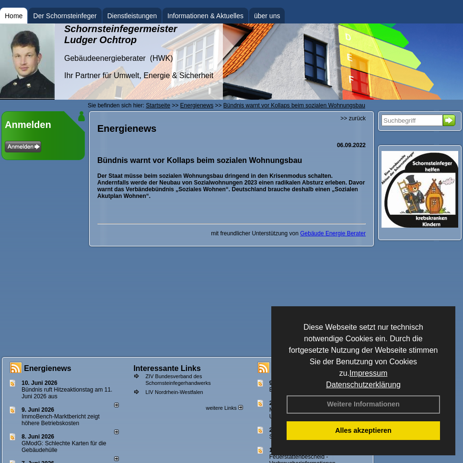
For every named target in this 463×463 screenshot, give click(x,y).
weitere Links (224, 408)
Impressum (368, 373)
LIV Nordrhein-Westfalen (174, 392)
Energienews (47, 368)
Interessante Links (167, 368)
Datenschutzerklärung (363, 385)
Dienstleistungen (132, 16)
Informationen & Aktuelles (205, 16)
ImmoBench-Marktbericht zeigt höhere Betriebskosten (61, 420)
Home (14, 16)
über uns (267, 16)
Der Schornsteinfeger (64, 16)
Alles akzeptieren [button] (363, 430)
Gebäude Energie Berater (333, 233)
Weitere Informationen (363, 404)
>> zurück (353, 118)
